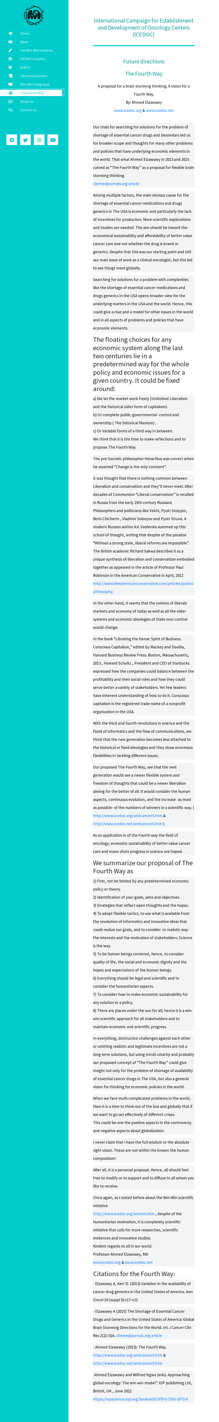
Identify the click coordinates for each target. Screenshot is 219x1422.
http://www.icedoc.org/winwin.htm (123, 1213)
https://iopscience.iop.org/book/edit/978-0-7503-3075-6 (140, 1399)
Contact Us (23, 110)
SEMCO (19, 67)
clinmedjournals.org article (116, 183)
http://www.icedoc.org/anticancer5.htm (128, 815)
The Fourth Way (26, 93)
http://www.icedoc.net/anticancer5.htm (128, 823)
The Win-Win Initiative (31, 50)
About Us (21, 101)
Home (19, 33)
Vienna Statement (28, 76)
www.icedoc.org (128, 110)
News (18, 42)
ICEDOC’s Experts (27, 59)
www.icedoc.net (160, 110)
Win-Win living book (29, 84)
